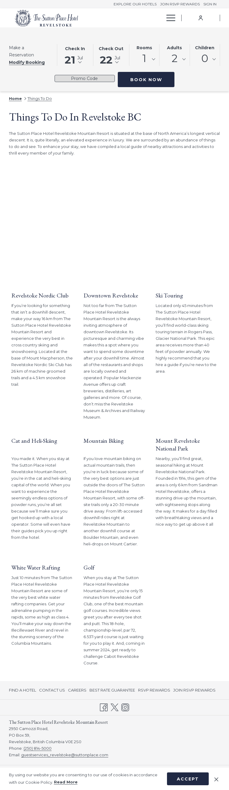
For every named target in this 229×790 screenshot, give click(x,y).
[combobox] (144, 59)
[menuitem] (120, 17)
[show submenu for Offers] (159, 17)
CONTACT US (52, 690)
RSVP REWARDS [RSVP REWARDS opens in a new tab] (154, 690)
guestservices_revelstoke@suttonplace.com (64, 754)
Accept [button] (188, 779)
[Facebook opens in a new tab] (104, 707)
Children (204, 47)
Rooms (144, 47)
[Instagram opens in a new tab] (125, 707)
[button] (75, 54)
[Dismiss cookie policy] (216, 778)
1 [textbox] (144, 58)
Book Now (146, 79)
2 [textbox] (174, 58)
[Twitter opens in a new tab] (114, 707)
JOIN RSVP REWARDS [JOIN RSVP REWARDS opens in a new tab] (194, 690)
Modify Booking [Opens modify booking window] (27, 62)
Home (15, 98)
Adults (174, 47)
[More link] (168, 17)
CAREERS (77, 690)
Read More (66, 782)
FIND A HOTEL (22, 690)
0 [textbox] (204, 58)
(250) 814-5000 (38, 748)
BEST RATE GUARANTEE (112, 690)
